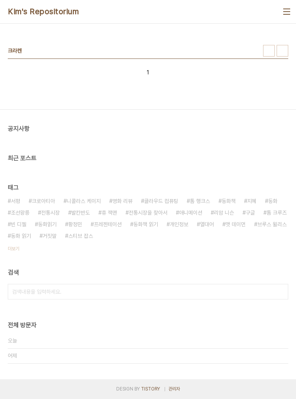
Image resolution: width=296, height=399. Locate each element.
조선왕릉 (20, 213)
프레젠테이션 (108, 224)
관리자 (174, 389)
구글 (250, 213)
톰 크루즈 (277, 213)
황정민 (75, 224)
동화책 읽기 (145, 224)
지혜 (251, 201)
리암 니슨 (224, 213)
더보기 (13, 248)
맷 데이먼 (235, 224)
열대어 (207, 224)
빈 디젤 (18, 224)
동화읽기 (47, 224)
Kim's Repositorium (43, 11)
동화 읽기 (21, 236)
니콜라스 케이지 (84, 201)
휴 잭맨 (109, 213)
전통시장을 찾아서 (148, 213)
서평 (15, 201)
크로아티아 (43, 201)
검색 (280, 291)
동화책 (229, 201)
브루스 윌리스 (272, 224)
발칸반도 (80, 213)
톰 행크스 (200, 201)
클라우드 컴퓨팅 (161, 201)
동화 (272, 201)
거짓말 (50, 236)
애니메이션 (190, 213)
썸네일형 (269, 51)
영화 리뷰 (122, 201)
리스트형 (282, 51)
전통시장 (50, 213)
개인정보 (179, 224)
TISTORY (150, 389)
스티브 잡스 (80, 236)
